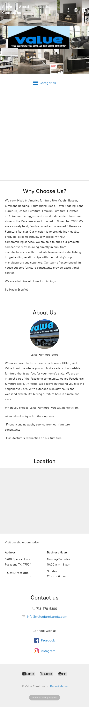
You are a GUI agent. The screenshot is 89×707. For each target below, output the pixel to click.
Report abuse (59, 686)
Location (44, 7)
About (24, 7)
